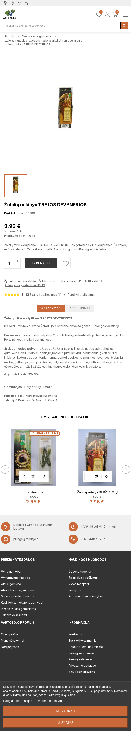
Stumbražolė (34, 492)
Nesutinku (65, 711)
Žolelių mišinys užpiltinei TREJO (25, 285)
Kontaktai (75, 634)
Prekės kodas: (14, 213)
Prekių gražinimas (80, 659)
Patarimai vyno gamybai (86, 596)
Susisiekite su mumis (82, 641)
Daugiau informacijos (17, 701)
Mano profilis (9, 634)
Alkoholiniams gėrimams (18, 590)
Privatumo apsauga (82, 665)
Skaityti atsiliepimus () (43, 295)
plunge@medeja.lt (25, 539)
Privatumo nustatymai (49, 701)
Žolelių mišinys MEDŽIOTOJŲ (97, 492)
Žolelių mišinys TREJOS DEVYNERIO (81, 281)
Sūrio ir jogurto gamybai (17, 596)
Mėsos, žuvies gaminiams (18, 609)
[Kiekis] (9, 263)
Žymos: (9, 281)
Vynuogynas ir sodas (15, 578)
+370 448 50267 (93, 539)
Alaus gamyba (11, 584)
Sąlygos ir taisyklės (82, 672)
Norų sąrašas (10, 647)
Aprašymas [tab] (51, 308)
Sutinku (65, 722)
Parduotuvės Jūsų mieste (86, 647)
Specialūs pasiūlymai (83, 578)
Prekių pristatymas (81, 653)
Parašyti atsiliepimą (79, 295)
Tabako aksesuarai (14, 615)
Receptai (75, 590)
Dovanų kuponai (80, 571)
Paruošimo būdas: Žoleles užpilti (35, 281)
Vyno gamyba (11, 571)
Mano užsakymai (12, 641)
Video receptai (79, 584)
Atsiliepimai (80, 308)
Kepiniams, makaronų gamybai (22, 603)
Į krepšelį (41, 263)
